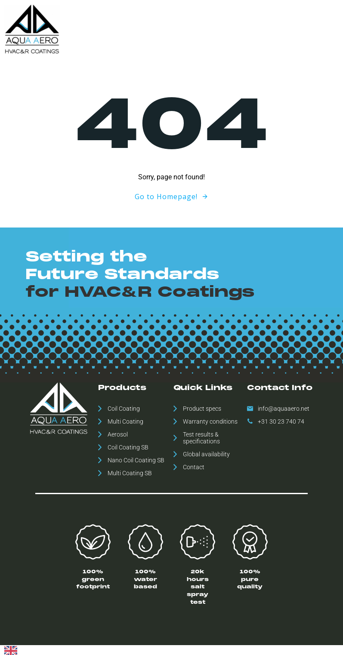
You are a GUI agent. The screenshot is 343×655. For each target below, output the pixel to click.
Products (145, 28)
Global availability (191, 28)
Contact (327, 28)
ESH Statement (286, 28)
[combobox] (11, 649)
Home (115, 28)
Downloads (240, 28)
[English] (11, 649)
